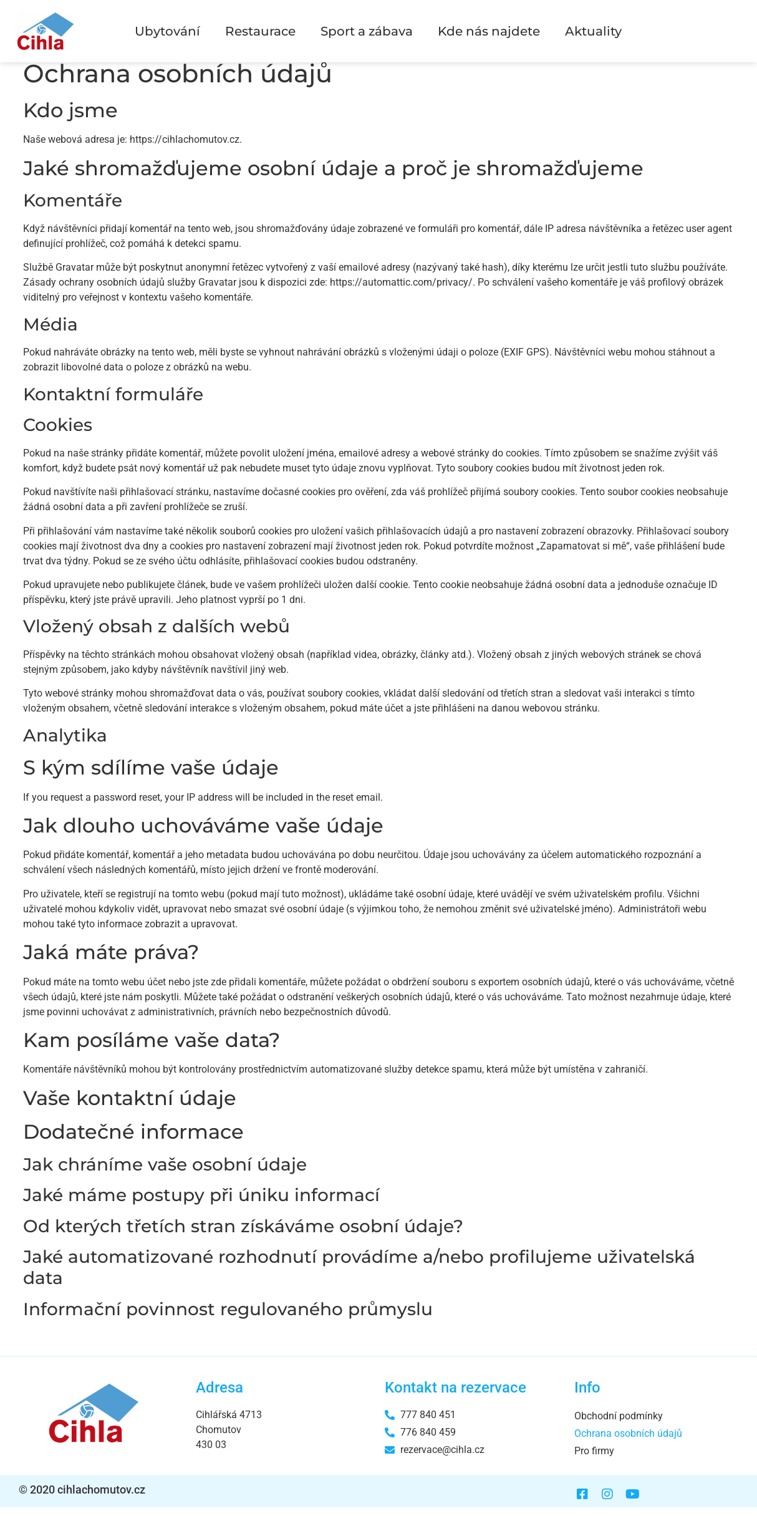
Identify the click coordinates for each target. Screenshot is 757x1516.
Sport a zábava (367, 31)
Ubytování (167, 31)
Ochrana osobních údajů (628, 1442)
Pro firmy (594, 1459)
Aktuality (593, 31)
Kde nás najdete (489, 31)
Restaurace (260, 31)
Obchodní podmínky (618, 1425)
